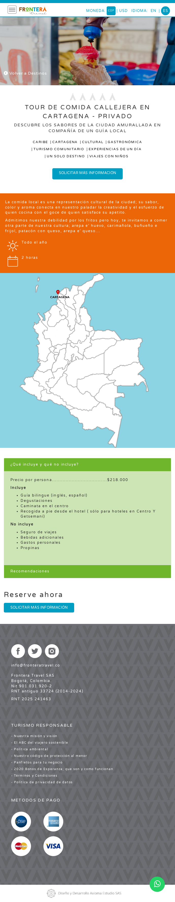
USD (123, 11)
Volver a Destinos (25, 73)
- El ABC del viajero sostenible (39, 742)
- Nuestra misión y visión (34, 736)
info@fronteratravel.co (35, 665)
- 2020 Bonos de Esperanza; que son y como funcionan (62, 769)
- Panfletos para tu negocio (37, 762)
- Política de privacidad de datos (42, 782)
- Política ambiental (29, 749)
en (153, 11)
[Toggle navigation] (12, 10)
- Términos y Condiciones (34, 775)
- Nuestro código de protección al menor (49, 756)
